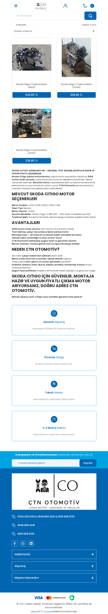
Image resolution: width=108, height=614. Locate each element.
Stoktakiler (21, 24)
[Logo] (41, 6)
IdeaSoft (35, 611)
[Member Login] (65, 6)
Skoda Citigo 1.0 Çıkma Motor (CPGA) (76, 86)
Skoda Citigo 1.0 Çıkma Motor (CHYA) (31, 152)
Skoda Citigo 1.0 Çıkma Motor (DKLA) (31, 86)
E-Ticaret (46, 611)
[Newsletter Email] (45, 463)
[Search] (54, 16)
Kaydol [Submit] (87, 463)
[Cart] (88, 6)
